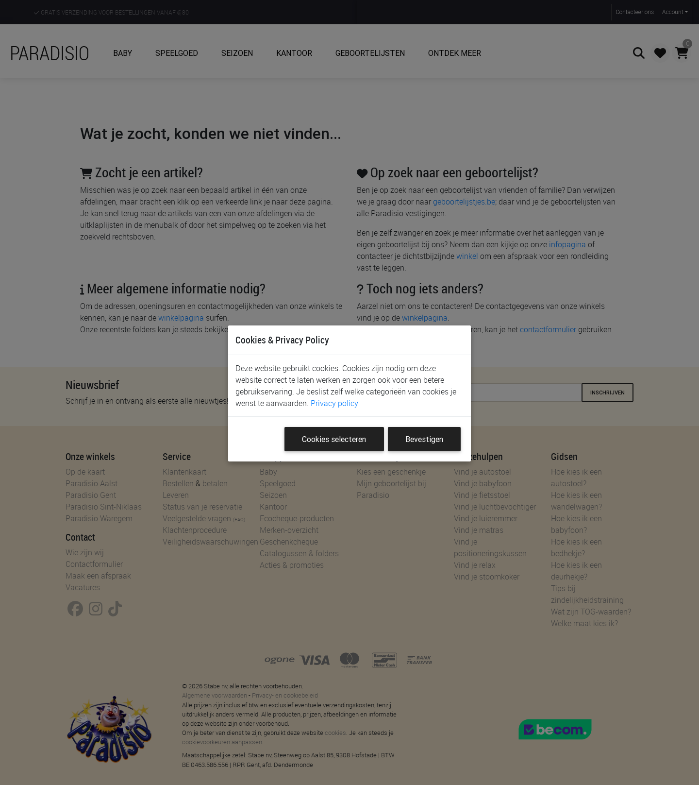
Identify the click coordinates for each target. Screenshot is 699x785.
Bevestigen (424, 439)
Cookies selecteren (334, 439)
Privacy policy (334, 403)
